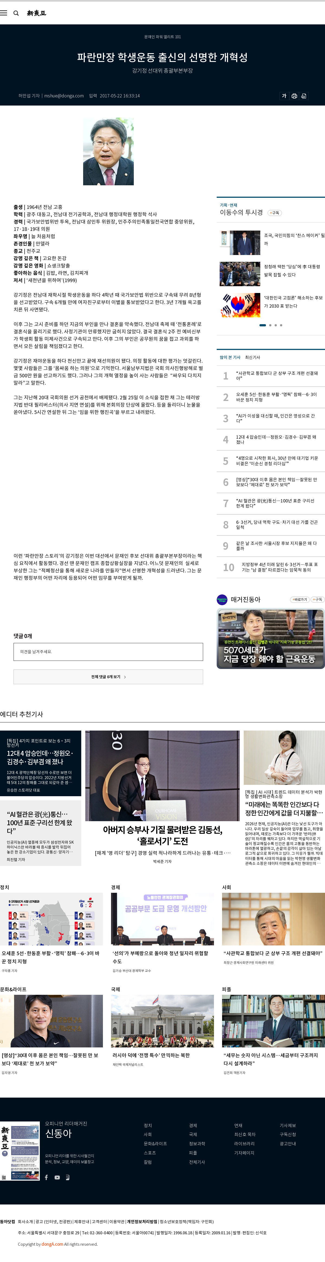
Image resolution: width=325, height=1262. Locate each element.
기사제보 (288, 1125)
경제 (193, 1125)
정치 (148, 1125)
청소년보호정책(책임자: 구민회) (187, 1222)
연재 (238, 1125)
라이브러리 (244, 1143)
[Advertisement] (60, 483)
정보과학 (197, 1143)
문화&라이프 (155, 1143)
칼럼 (148, 1162)
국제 (193, 1134)
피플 (193, 1153)
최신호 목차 (245, 1134)
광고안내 (288, 1143)
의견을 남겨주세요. (36, 651)
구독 (275, 213)
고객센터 (99, 1222)
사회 (148, 1134)
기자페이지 (244, 1153)
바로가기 (301, 599)
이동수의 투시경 (241, 212)
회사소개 (25, 1222)
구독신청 (288, 1134)
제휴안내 (81, 1222)
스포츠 (150, 1153)
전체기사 (197, 1162)
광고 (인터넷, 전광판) (53, 1222)
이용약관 (117, 1222)
